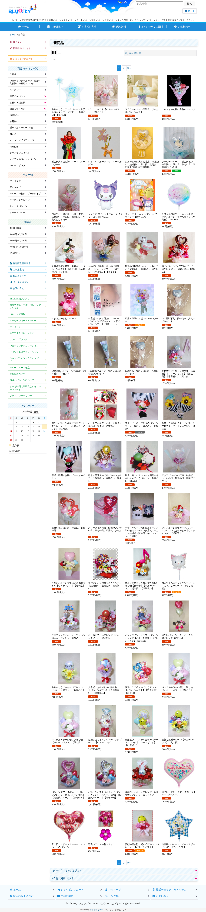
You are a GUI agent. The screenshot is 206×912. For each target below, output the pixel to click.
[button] (124, 871)
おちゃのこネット (97, 910)
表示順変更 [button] (133, 53)
